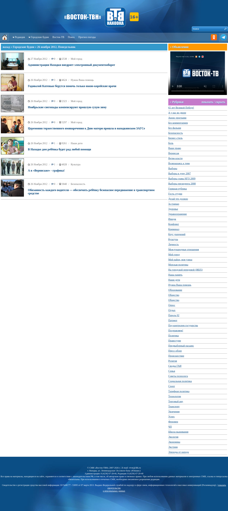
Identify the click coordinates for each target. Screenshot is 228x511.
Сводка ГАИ (174, 366)
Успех (171, 416)
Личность (173, 244)
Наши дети (77, 143)
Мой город (76, 59)
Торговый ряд (175, 401)
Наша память (175, 274)
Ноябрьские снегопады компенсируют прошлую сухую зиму (67, 107)
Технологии (174, 396)
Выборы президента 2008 (182, 183)
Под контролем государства (183, 325)
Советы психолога (178, 376)
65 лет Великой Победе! (181, 107)
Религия (172, 361)
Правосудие (174, 340)
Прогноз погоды (87, 37)
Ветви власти (175, 158)
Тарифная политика (178, 391)
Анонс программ (177, 117)
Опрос (171, 305)
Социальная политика (180, 381)
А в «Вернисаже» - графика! (46, 170)
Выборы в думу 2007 (179, 173)
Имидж (172, 219)
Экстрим (173, 447)
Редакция (20, 37)
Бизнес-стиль (175, 138)
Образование (175, 290)
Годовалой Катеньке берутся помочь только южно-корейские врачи (72, 86)
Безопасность (78, 184)
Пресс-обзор (175, 350)
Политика (173, 335)
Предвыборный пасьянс (181, 345)
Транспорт (174, 406)
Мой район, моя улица (180, 259)
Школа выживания (178, 432)
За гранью (173, 204)
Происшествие (176, 356)
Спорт (171, 386)
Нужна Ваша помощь (82, 80)
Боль (170, 143)
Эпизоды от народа (178, 452)
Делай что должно (178, 199)
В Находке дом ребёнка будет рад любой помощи (59, 149)
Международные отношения (183, 249)
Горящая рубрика (177, 188)
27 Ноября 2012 (39, 59)
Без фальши (174, 128)
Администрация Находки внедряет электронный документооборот (71, 64)
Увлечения (174, 411)
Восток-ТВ (58, 37)
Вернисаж (173, 153)
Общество (173, 295)
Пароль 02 (173, 315)
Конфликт (173, 224)
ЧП (170, 426)
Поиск (71, 37)
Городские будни (40, 37)
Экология (173, 437)
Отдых (172, 310)
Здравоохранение (177, 214)
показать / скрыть (213, 101)
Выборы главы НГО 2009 (181, 178)
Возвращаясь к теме (179, 163)
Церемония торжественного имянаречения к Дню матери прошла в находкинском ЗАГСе (86, 128)
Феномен (173, 421)
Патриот (172, 320)
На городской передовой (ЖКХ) (185, 269)
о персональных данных (114, 491)
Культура (76, 164)
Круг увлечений (176, 234)
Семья (171, 371)
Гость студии (175, 193)
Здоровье (173, 209)
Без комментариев (178, 123)
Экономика (174, 442)
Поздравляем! (175, 330)
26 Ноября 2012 (39, 80)
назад (6, 46)
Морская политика (178, 264)
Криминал (173, 229)
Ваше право (174, 148)
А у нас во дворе (177, 112)
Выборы (172, 168)
